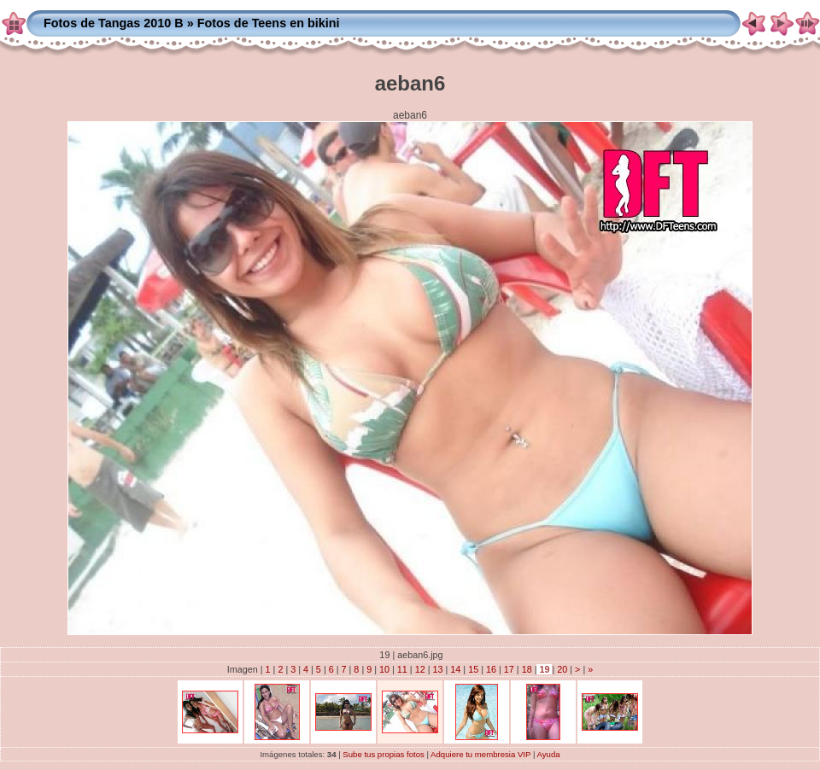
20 (562, 669)
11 (402, 669)
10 (384, 669)
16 (491, 669)
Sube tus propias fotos (383, 754)
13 (438, 669)
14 (455, 669)
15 (473, 669)
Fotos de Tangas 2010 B (114, 23)
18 (527, 669)
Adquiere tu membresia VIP (480, 754)
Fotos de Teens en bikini (268, 23)
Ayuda (548, 754)
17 (509, 669)
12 (420, 669)
